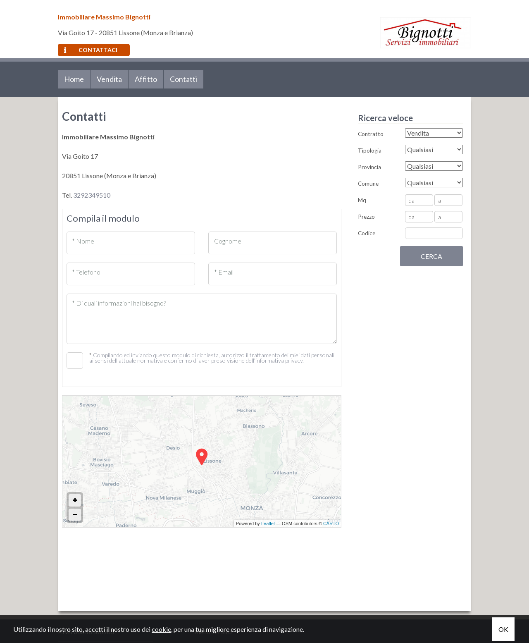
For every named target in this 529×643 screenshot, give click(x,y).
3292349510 (91, 195)
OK (503, 629)
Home (74, 79)
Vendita (109, 79)
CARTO (331, 523)
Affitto (146, 79)
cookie (161, 629)
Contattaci (90, 49)
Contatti (183, 79)
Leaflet (268, 523)
